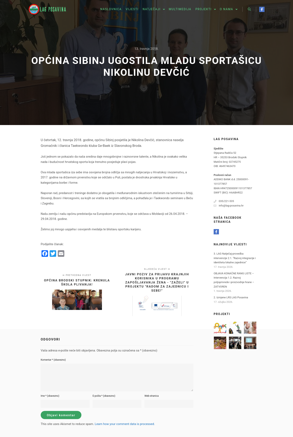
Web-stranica (151, 395)
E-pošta (104, 395)
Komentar (53, 359)
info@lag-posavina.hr (229, 205)
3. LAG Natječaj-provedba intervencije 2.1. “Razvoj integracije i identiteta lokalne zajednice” (235, 258)
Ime (50, 395)
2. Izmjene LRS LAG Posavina (231, 297)
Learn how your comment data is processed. (125, 424)
